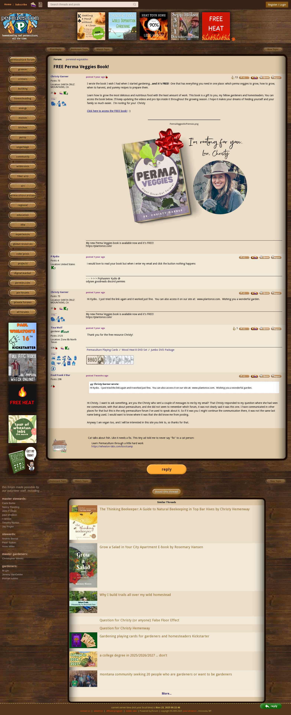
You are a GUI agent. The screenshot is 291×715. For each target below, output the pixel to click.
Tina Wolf (56, 327)
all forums (23, 312)
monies (23, 118)
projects (23, 263)
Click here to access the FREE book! (107, 110)
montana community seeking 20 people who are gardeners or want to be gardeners (166, 674)
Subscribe (21, 4)
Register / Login (277, 4)
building (22, 88)
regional (23, 205)
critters (22, 79)
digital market (22, 273)
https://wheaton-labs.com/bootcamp (112, 446)
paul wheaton (190, 711)
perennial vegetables (77, 59)
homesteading (22, 98)
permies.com (22, 283)
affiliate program (114, 711)
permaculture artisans (22, 195)
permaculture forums (22, 60)
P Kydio (55, 256)
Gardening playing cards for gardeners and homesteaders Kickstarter (154, 636)
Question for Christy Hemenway (125, 628)
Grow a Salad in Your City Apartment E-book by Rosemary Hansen (151, 547)
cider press (22, 254)
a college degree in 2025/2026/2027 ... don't (133, 655)
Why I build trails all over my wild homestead (135, 595)
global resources (22, 244)
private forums (23, 302)
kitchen (22, 127)
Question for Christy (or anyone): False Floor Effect (139, 620)
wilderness (23, 166)
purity (22, 137)
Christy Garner (59, 76)
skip (23, 224)
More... (166, 693)
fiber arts (22, 176)
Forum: (58, 59)
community (22, 156)
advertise (98, 711)
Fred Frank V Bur (60, 375)
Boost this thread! (166, 491)
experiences (23, 234)
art (23, 186)
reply (167, 469)
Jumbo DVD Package (162, 349)
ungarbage (23, 147)
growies (22, 69)
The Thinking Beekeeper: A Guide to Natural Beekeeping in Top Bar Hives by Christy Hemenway (175, 509)
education (23, 215)
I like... (54, 99)
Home (7, 4)
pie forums (23, 292)
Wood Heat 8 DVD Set (134, 349)
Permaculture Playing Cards (102, 349)
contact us (85, 711)
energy (23, 108)
